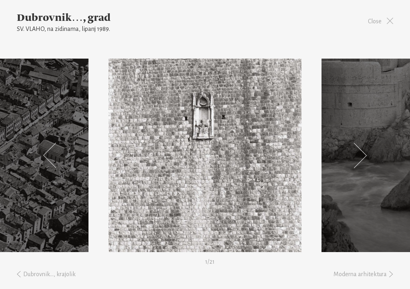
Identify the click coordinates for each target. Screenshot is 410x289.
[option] (205, 155)
